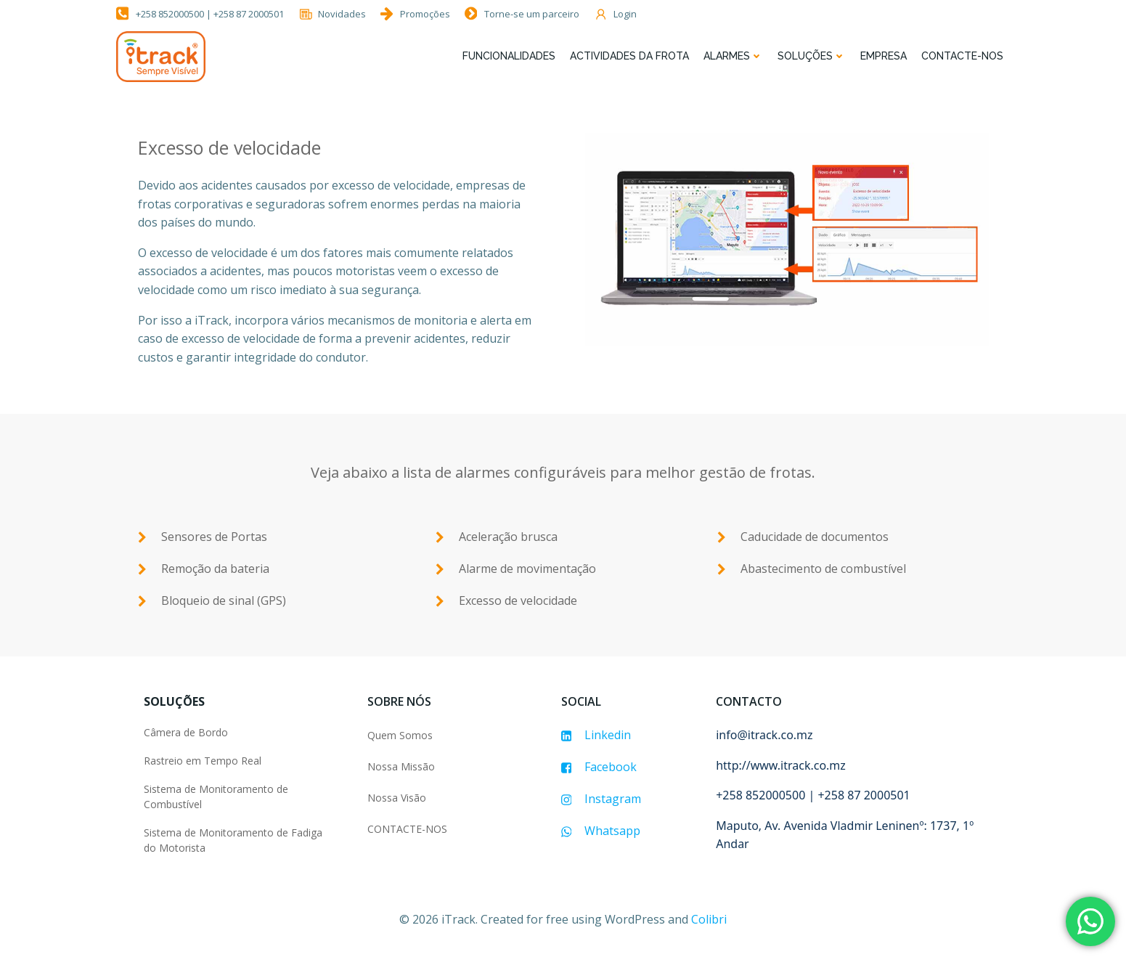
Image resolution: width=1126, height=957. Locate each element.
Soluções (812, 56)
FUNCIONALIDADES (508, 56)
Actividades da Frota (629, 56)
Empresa (883, 56)
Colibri (709, 919)
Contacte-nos (962, 56)
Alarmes (733, 56)
